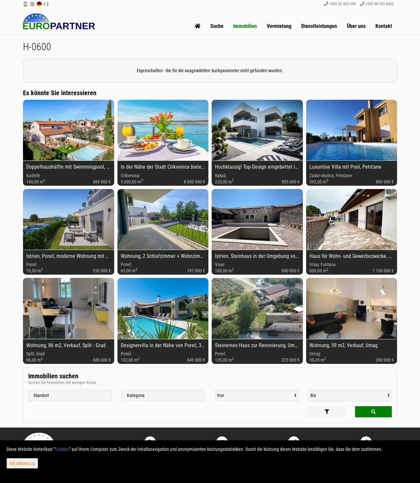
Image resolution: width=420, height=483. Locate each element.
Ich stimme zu (22, 463)
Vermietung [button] (279, 26)
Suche (216, 26)
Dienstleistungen (319, 26)
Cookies (62, 449)
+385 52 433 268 (340, 3)
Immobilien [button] (245, 26)
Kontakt (383, 26)
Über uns (356, 26)
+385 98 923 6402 (377, 3)
